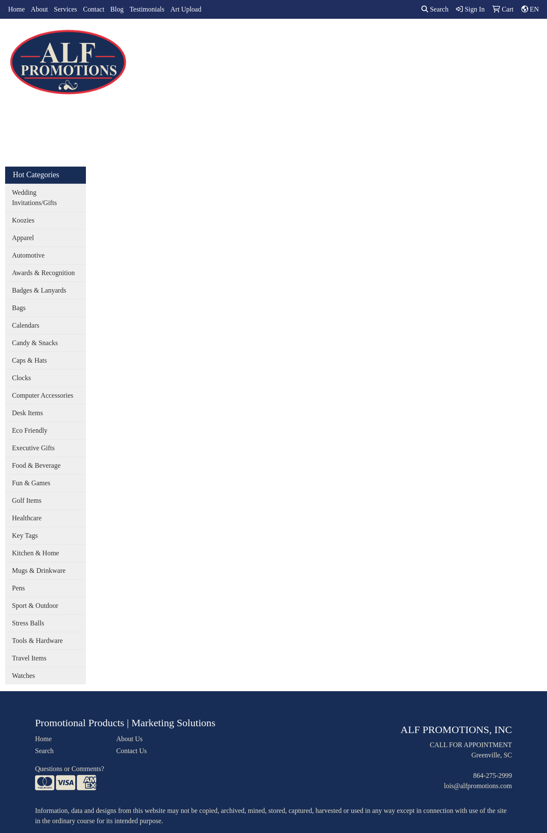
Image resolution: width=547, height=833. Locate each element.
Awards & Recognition (43, 272)
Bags (263, 37)
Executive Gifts (33, 448)
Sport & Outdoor (35, 605)
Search (435, 9)
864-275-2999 (492, 775)
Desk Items (27, 412)
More (449, 37)
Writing (417, 37)
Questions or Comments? (69, 768)
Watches (23, 675)
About (39, 9)
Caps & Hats (29, 360)
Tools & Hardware (37, 640)
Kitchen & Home (35, 553)
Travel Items (29, 658)
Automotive (28, 255)
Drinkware (298, 37)
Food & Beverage (36, 465)
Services (65, 9)
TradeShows (375, 37)
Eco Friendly (29, 430)
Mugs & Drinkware (38, 570)
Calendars (25, 325)
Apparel (231, 37)
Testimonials (147, 9)
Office (336, 37)
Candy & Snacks (35, 342)
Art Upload (186, 9)
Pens (18, 588)
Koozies (23, 220)
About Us (129, 738)
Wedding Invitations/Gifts (34, 197)
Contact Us (131, 750)
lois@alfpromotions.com (478, 785)
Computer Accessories (43, 395)
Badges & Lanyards (39, 290)
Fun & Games (31, 483)
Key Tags (25, 535)
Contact (93, 9)
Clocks (21, 377)
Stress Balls (28, 623)
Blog (117, 9)
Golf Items (26, 500)
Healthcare (26, 518)
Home (16, 9)
